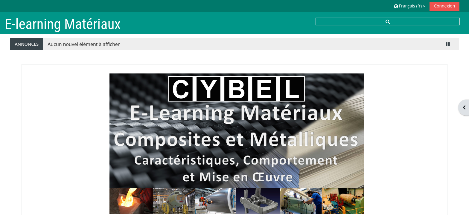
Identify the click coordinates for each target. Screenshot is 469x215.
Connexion (444, 6)
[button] (410, 5)
